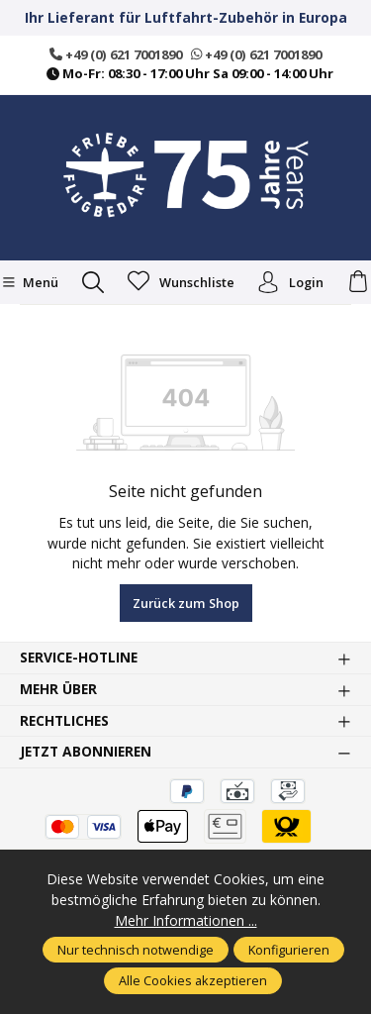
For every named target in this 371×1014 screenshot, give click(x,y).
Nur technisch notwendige (135, 950)
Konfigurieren (288, 950)
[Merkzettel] (181, 282)
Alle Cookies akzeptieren (193, 980)
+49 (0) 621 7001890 (115, 54)
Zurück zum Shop (186, 603)
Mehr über (58, 689)
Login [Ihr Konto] (290, 282)
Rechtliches (64, 721)
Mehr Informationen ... (186, 920)
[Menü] (30, 282)
